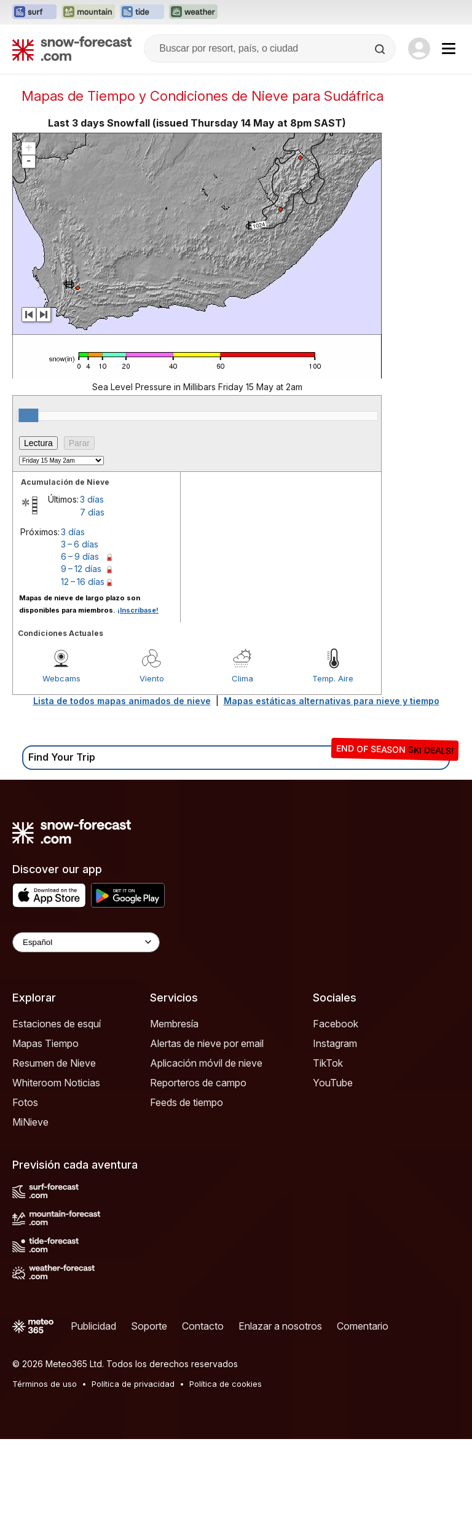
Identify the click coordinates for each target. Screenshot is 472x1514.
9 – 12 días (81, 568)
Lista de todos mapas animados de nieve (122, 701)
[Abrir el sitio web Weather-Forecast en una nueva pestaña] (193, 12)
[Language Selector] (86, 942)
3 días (92, 499)
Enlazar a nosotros (280, 1326)
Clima (242, 678)
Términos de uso (44, 1384)
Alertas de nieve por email (207, 1043)
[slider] (28, 415)
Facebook (335, 1024)
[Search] (381, 49)
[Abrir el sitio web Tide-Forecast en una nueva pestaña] (142, 12)
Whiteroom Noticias (56, 1083)
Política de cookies (225, 1384)
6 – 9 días (80, 556)
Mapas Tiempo (45, 1043)
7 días (92, 512)
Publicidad (93, 1326)
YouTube (333, 1083)
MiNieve (30, 1122)
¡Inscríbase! (138, 610)
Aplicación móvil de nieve (206, 1063)
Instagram (335, 1043)
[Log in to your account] (419, 48)
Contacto (203, 1326)
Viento (152, 678)
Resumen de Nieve (54, 1063)
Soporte (149, 1326)
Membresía (174, 1024)
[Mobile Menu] (449, 48)
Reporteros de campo (198, 1083)
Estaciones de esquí (56, 1024)
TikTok (328, 1063)
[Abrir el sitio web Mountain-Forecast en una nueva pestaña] (88, 12)
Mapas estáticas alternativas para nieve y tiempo (331, 701)
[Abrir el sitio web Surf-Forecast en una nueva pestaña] (34, 12)
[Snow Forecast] (72, 48)
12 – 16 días (82, 581)
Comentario (362, 1326)
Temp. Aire (332, 678)
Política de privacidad (133, 1384)
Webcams (61, 678)
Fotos (25, 1102)
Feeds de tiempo (186, 1102)
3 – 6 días (79, 544)
